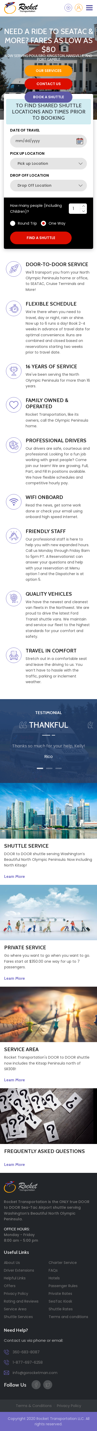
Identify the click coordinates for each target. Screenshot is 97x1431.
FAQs (53, 1270)
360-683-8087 (22, 1352)
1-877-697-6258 (23, 1362)
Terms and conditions (68, 1316)
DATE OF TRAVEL (25, 130)
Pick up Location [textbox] (33, 163)
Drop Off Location (29, 175)
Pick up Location (27, 153)
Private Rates (60, 1293)
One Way (57, 223)
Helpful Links (15, 1278)
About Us (12, 1262)
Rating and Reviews (21, 1301)
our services (49, 70)
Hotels (54, 1278)
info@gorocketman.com (30, 1372)
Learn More (14, 876)
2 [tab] (49, 768)
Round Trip (27, 223)
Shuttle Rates (61, 1309)
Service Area (15, 1309)
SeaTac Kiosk (60, 1301)
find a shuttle (41, 237)
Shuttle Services (18, 1316)
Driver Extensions (19, 1270)
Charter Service (63, 1262)
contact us (48, 83)
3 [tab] (58, 768)
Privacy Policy (16, 1293)
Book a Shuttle (48, 97)
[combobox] (48, 163)
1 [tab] (40, 768)
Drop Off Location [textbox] (34, 185)
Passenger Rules (63, 1285)
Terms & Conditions (34, 1405)
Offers (10, 1285)
